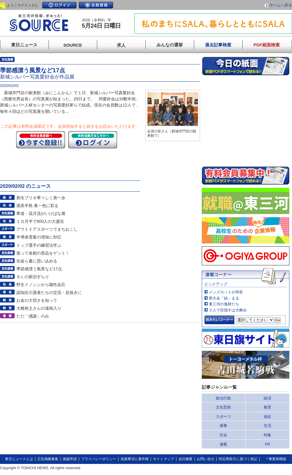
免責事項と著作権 (135, 459)
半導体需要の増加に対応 (38, 237)
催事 (223, 425)
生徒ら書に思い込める (36, 261)
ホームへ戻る (280, 5)
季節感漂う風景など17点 (39, 269)
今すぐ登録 (40, 139)
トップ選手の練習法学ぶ (38, 245)
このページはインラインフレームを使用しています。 (245, 121)
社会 (223, 435)
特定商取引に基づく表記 (238, 459)
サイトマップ (163, 459)
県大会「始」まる (224, 298)
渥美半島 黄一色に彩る (37, 205)
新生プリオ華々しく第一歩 (40, 197)
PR (267, 444)
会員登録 (96, 5)
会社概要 (185, 459)
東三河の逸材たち (224, 304)
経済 (267, 398)
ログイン (59, 5)
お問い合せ (205, 459)
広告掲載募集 (47, 459)
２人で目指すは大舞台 (228, 310)
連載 (223, 444)
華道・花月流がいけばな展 (40, 213)
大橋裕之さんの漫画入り (38, 308)
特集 (267, 435)
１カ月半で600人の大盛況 (40, 221)
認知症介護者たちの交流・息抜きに (49, 292)
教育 (267, 407)
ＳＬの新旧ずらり (32, 276)
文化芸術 (223, 407)
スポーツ (223, 416)
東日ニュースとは (19, 459)
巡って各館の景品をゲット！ (42, 253)
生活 (267, 425)
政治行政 (223, 398)
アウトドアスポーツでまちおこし (47, 229)
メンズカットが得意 (226, 292)
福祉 (267, 416)
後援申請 (70, 459)
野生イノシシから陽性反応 (40, 284)
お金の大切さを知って (36, 300)
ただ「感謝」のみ (32, 316)
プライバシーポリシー (98, 459)
